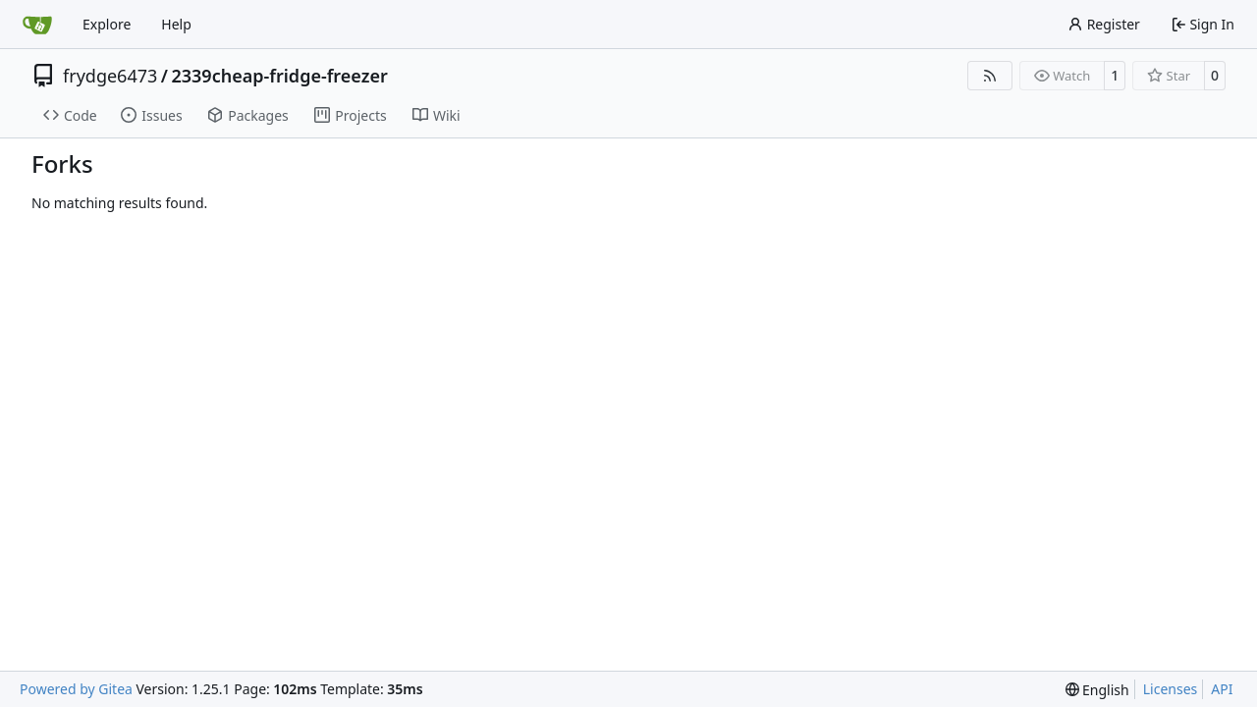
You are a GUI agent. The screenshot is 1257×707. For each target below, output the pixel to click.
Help (176, 24)
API (1221, 689)
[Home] (37, 24)
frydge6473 (110, 75)
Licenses (1170, 689)
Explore (106, 24)
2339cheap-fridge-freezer (279, 75)
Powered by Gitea (76, 689)
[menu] (1097, 689)
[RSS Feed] (989, 75)
